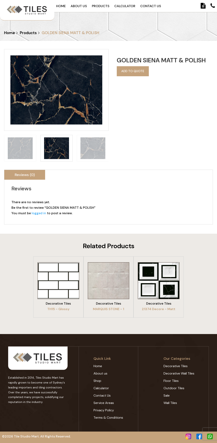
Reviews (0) (25, 174)
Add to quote (132, 71)
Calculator (124, 6)
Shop (97, 381)
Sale (167, 395)
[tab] (24, 175)
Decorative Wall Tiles (179, 373)
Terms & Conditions (108, 417)
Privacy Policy (103, 410)
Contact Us (150, 6)
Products (100, 6)
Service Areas (103, 403)
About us (79, 6)
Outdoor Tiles (174, 388)
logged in (39, 213)
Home (61, 6)
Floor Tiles (171, 381)
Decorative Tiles (176, 366)
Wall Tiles (170, 403)
